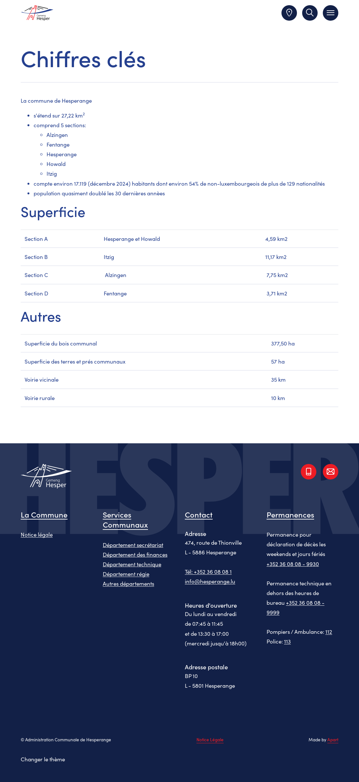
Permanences (290, 514)
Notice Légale (210, 740)
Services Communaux (125, 519)
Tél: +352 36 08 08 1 (208, 571)
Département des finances (135, 554)
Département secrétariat (133, 545)
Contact (199, 514)
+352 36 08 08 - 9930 (293, 564)
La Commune (44, 514)
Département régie (126, 574)
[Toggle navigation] (330, 13)
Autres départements (128, 583)
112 (328, 631)
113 (287, 641)
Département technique (132, 564)
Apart (332, 739)
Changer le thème (43, 759)
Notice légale (37, 534)
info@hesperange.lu (210, 581)
